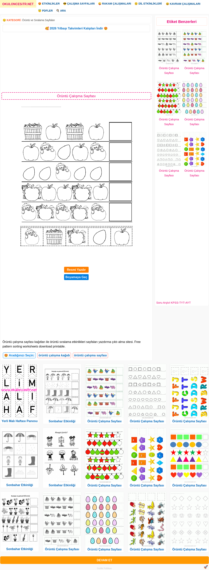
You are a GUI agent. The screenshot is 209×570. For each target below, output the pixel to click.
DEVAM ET (104, 560)
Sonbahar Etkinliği (19, 485)
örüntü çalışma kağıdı (54, 355)
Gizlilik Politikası (104, 568)
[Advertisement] (76, 61)
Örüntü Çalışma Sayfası (62, 549)
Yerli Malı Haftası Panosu (19, 421)
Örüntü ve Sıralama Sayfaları (38, 20)
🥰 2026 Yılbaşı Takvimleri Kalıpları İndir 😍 (76, 28)
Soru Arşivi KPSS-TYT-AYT (173, 302)
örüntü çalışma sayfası (90, 355)
